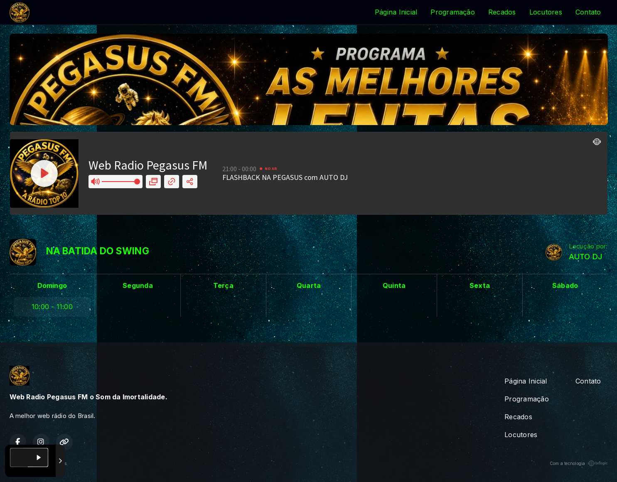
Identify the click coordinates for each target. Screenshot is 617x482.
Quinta (394, 285)
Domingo (52, 285)
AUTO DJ (585, 256)
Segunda (138, 285)
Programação (452, 12)
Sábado (565, 285)
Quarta (309, 285)
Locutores (545, 12)
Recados (502, 12)
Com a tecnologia (579, 463)
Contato (588, 12)
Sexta (480, 285)
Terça (223, 285)
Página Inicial (396, 12)
